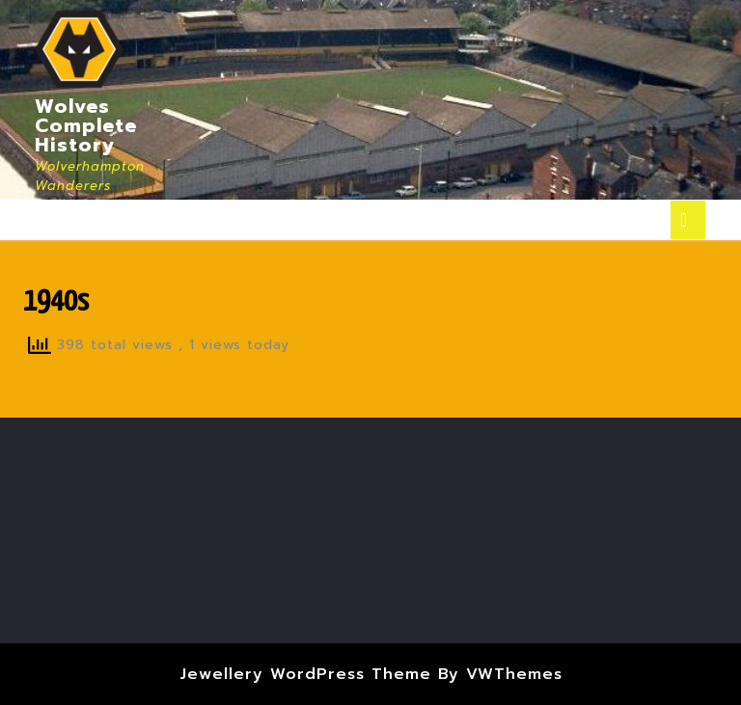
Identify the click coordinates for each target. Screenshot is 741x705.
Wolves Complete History (86, 125)
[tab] (688, 220)
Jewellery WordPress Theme (305, 674)
